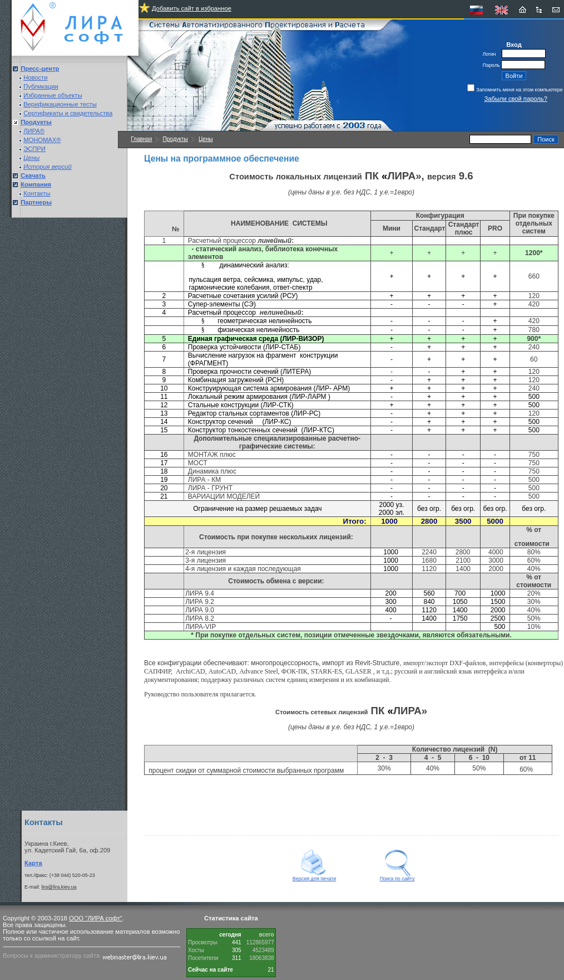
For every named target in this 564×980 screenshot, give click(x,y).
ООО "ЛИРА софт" (95, 918)
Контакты (36, 193)
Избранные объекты (52, 95)
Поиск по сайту (397, 876)
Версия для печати (315, 876)
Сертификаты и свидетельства (67, 113)
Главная (141, 139)
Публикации (40, 86)
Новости (35, 77)
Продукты (175, 139)
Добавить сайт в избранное (191, 8)
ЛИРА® (33, 131)
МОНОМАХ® (42, 139)
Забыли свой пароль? (515, 98)
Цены (206, 139)
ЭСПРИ (34, 148)
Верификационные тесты (60, 104)
